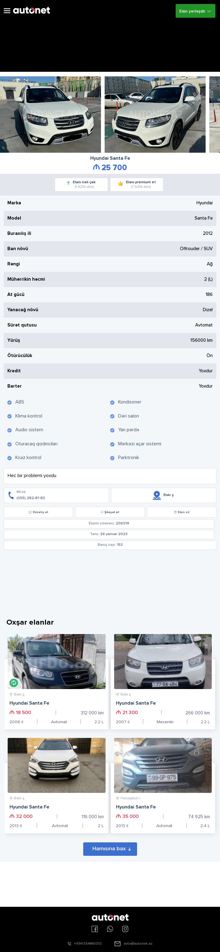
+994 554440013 (88, 944)
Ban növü (17, 248)
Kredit (14, 371)
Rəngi (13, 264)
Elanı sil (181, 512)
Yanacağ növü (22, 310)
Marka (14, 203)
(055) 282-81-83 (31, 498)
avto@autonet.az (138, 944)
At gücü (15, 294)
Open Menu (7, 10)
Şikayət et (110, 512)
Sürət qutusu (22, 325)
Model (14, 218)
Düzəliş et (38, 512)
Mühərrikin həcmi (26, 279)
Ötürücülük (19, 355)
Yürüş (13, 340)
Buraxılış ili (19, 233)
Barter (14, 386)
